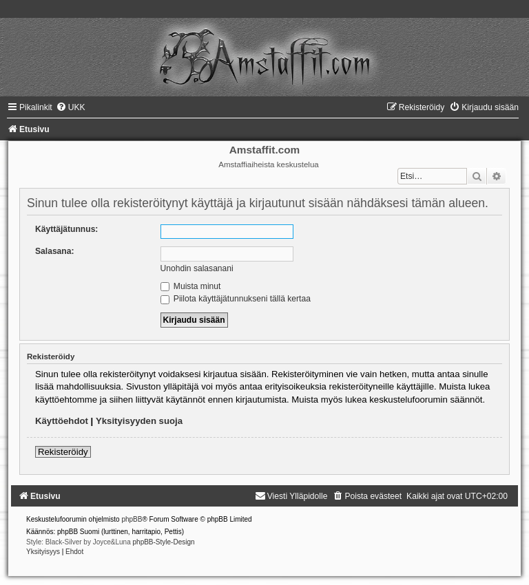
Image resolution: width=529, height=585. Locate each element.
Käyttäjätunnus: (66, 229)
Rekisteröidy (63, 452)
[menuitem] (70, 107)
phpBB (131, 519)
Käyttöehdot (61, 421)
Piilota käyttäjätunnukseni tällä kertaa (235, 299)
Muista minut (190, 286)
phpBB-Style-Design (164, 542)
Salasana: (54, 251)
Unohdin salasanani (197, 268)
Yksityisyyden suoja (139, 421)
